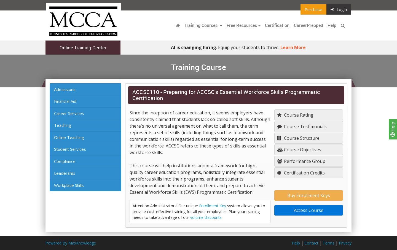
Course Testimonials (302, 126)
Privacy (345, 243)
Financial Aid (65, 101)
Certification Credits (301, 173)
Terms (328, 243)
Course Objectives (299, 150)
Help (393, 129)
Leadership (64, 173)
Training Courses (201, 25)
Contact (311, 243)
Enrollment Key (212, 205)
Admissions (65, 89)
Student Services (70, 149)
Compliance (65, 161)
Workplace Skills (69, 185)
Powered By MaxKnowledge (70, 243)
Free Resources (242, 25)
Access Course (308, 210)
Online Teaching (69, 137)
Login (339, 9)
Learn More (293, 47)
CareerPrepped (308, 25)
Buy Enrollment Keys (308, 195)
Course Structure (298, 138)
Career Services (69, 113)
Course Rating (295, 115)
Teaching (62, 125)
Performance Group (301, 161)
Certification (277, 25)
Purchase (313, 9)
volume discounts (206, 217)
